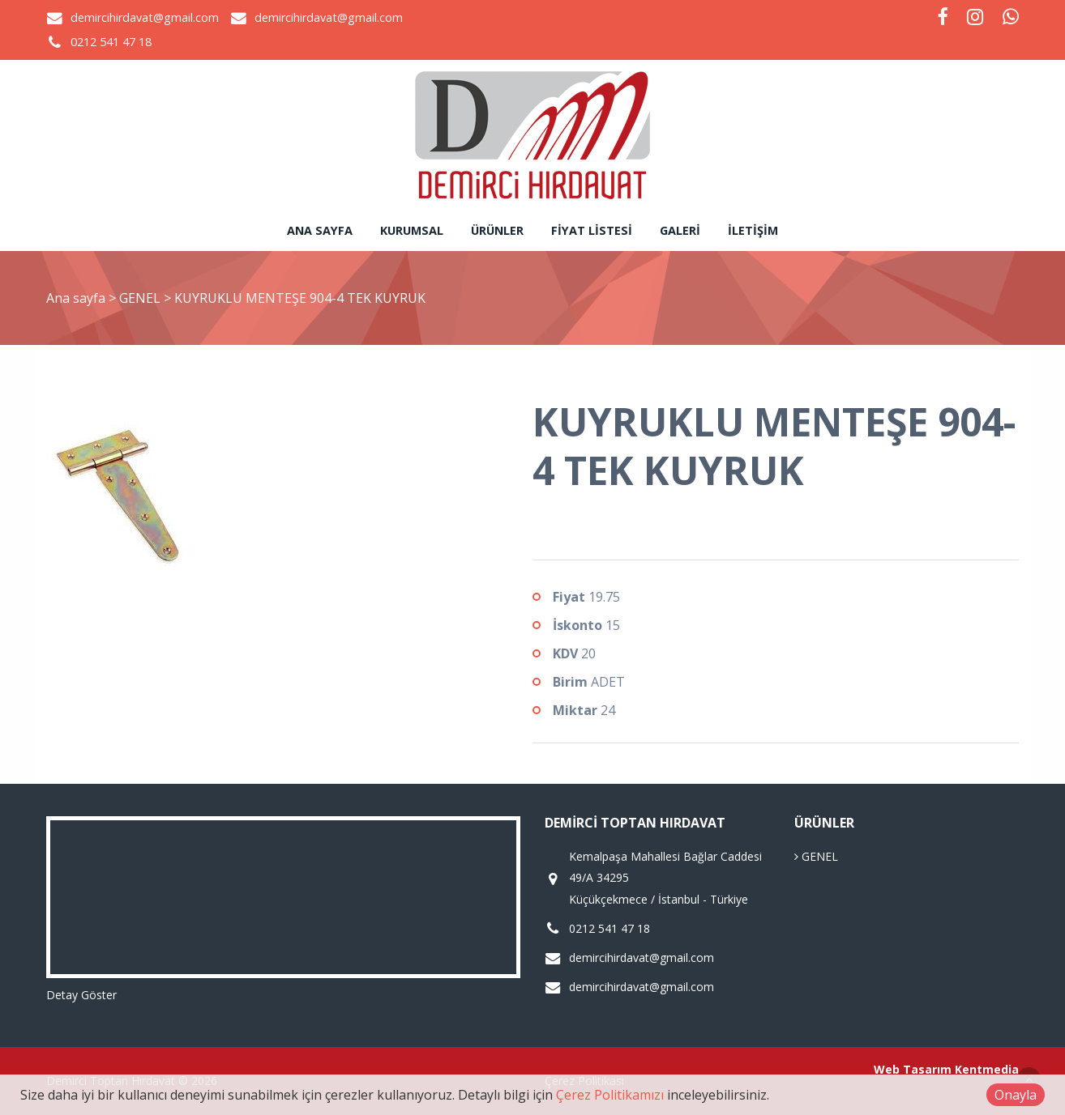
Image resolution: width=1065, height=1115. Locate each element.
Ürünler (497, 230)
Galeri (680, 230)
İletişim (753, 230)
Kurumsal (411, 230)
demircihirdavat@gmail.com (145, 17)
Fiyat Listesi (591, 230)
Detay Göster (81, 994)
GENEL (141, 298)
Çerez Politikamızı (610, 1095)
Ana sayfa (320, 230)
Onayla (1015, 1095)
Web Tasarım (913, 1069)
